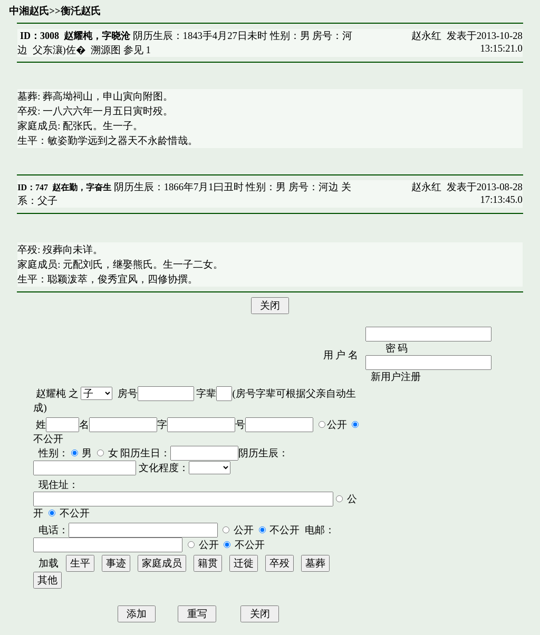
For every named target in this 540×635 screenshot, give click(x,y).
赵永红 (426, 35)
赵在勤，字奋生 (81, 187)
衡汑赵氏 (81, 10)
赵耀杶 (51, 393)
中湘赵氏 (29, 10)
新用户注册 (396, 376)
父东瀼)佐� (59, 49)
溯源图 (106, 49)
